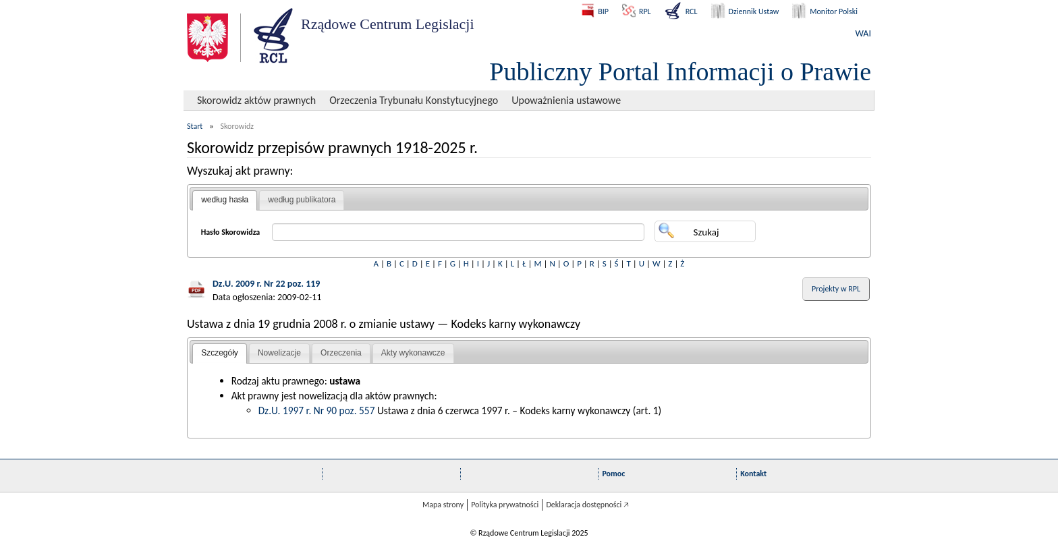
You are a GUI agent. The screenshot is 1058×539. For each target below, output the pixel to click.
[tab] (224, 200)
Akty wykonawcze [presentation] (413, 353)
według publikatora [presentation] (301, 199)
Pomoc (613, 473)
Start (194, 126)
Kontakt (753, 473)
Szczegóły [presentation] (219, 353)
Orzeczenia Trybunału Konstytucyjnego (413, 100)
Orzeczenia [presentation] (341, 353)
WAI (863, 33)
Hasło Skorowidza (230, 232)
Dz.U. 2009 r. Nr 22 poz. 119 (266, 283)
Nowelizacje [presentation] (279, 353)
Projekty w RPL (836, 288)
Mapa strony (443, 504)
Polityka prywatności (504, 504)
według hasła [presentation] (224, 199)
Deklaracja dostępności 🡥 (587, 504)
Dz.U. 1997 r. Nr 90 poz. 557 (316, 410)
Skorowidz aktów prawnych (256, 100)
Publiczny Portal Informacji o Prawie (680, 71)
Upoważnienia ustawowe (566, 100)
